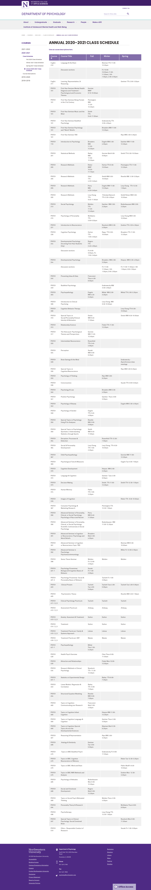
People (85, 22)
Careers (31, 868)
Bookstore (110, 849)
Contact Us (125, 8)
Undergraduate (42, 22)
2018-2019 (26, 81)
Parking (109, 861)
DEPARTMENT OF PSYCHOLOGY (43, 14)
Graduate (58, 22)
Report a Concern (34, 880)
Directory (110, 852)
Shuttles (109, 864)
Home (23, 35)
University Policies (34, 883)
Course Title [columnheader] (66, 56)
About (27, 22)
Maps (109, 858)
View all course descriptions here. (61, 49)
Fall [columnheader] (91, 56)
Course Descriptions (29, 73)
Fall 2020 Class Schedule (34, 59)
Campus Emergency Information (39, 865)
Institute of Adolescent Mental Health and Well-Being (45, 27)
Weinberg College (80, 3)
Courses (30, 35)
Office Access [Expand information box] (125, 886)
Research (72, 22)
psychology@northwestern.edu (67, 875)
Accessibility (33, 859)
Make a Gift (97, 22)
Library (109, 855)
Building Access (34, 862)
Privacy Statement (34, 877)
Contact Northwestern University (39, 871)
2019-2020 (26, 77)
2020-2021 (38, 35)
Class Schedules (48, 35)
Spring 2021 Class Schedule (34, 66)
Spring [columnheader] (124, 56)
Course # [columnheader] (54, 57)
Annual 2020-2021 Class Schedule (33, 69)
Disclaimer (32, 874)
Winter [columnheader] (106, 56)
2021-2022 (26, 49)
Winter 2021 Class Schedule (35, 62)
